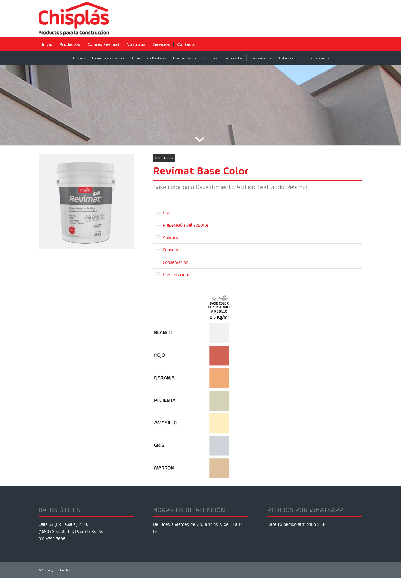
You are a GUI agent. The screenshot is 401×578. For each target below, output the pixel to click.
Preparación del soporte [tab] (182, 225)
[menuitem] (47, 44)
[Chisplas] (74, 18)
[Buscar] (358, 44)
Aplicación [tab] (169, 237)
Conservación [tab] (172, 262)
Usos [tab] (164, 212)
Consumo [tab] (168, 249)
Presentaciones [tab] (174, 274)
